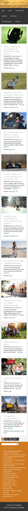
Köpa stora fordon (8, 496)
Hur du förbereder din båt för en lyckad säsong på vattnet (13, 134)
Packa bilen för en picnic (9, 473)
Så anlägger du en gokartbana (11, 494)
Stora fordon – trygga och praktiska (12, 490)
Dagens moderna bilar (9, 483)
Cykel (10, 275)
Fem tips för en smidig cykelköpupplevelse (14, 467)
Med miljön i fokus (8, 488)
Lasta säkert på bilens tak (10, 475)
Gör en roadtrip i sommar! (10, 481)
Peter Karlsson (15, 383)
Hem (3, 10)
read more (16, 65)
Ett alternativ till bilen (8, 479)
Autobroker (14, 3)
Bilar (10, 10)
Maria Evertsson (15, 56)
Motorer (14, 16)
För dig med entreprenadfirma (11, 477)
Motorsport (19, 10)
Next (16, 439)
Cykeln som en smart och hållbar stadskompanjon (13, 302)
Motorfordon (6, 21)
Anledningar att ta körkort (10, 484)
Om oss (17, 21)
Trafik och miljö (7, 486)
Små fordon (12, 107)
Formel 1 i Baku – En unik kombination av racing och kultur (13, 176)
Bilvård (4, 16)
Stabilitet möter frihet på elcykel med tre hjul (14, 454)
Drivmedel (6, 492)
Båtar (10, 149)
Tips (13, 68)
